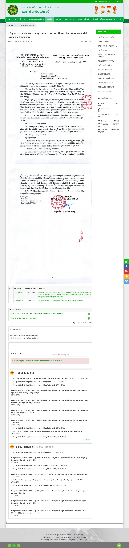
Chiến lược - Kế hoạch (106, 87)
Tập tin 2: (23, 318)
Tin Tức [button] (49, 20)
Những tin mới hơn (25, 444)
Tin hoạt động (103, 42)
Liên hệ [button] (86, 19)
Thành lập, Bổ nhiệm (105, 83)
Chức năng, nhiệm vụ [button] (36, 19)
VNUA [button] (14, 19)
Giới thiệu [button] (23, 20)
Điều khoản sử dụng (50, 534)
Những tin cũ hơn (45, 444)
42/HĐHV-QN (18, 300)
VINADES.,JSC (83, 537)
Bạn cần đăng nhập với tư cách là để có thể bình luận (37, 358)
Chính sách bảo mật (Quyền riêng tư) (72, 534)
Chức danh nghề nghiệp (107, 78)
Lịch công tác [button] (70, 19)
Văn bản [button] (59, 20)
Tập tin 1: (36, 313)
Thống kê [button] (94, 19)
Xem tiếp (87, 437)
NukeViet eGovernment (58, 537)
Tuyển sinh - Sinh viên (106, 37)
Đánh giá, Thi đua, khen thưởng (106, 56)
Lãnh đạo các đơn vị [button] (107, 19)
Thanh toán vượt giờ (106, 61)
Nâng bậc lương (104, 74)
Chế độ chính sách (105, 65)
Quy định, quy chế (104, 91)
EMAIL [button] (80, 19)
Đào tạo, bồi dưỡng (105, 70)
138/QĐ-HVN (18, 292)
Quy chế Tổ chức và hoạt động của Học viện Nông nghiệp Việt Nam (60, 300)
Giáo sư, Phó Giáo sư (105, 46)
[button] (88, 314)
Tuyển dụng (102, 50)
